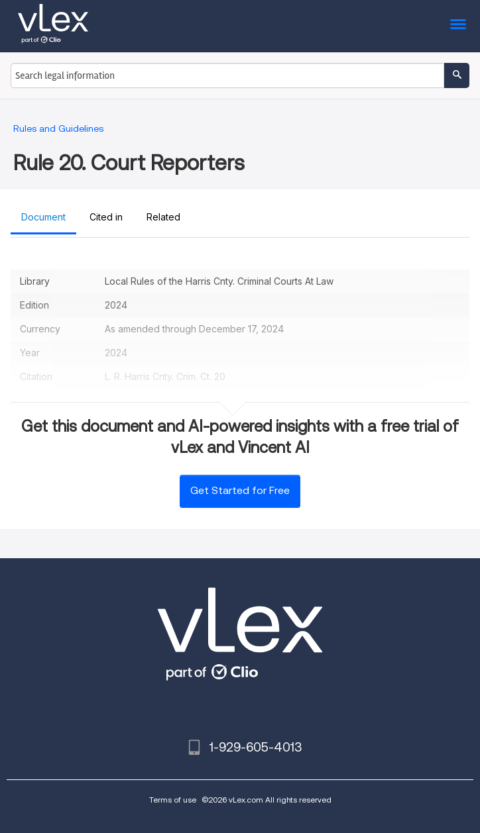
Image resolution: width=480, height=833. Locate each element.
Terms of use (172, 799)
